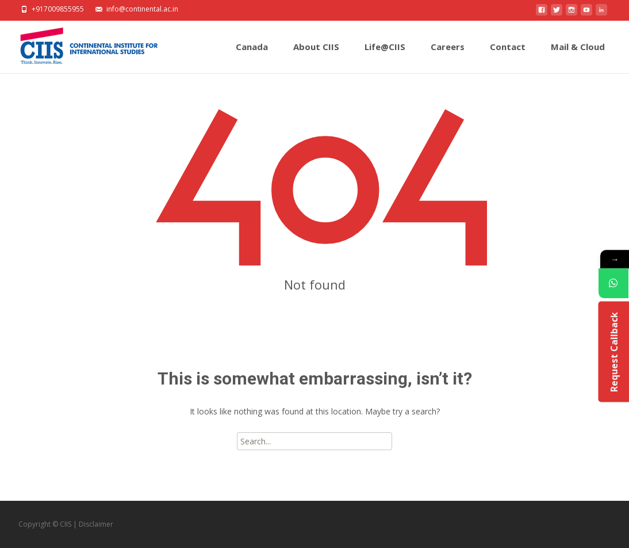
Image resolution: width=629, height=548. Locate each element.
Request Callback (613, 352)
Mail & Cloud (578, 57)
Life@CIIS (385, 57)
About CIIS (316, 57)
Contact (508, 57)
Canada (252, 57)
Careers (448, 57)
